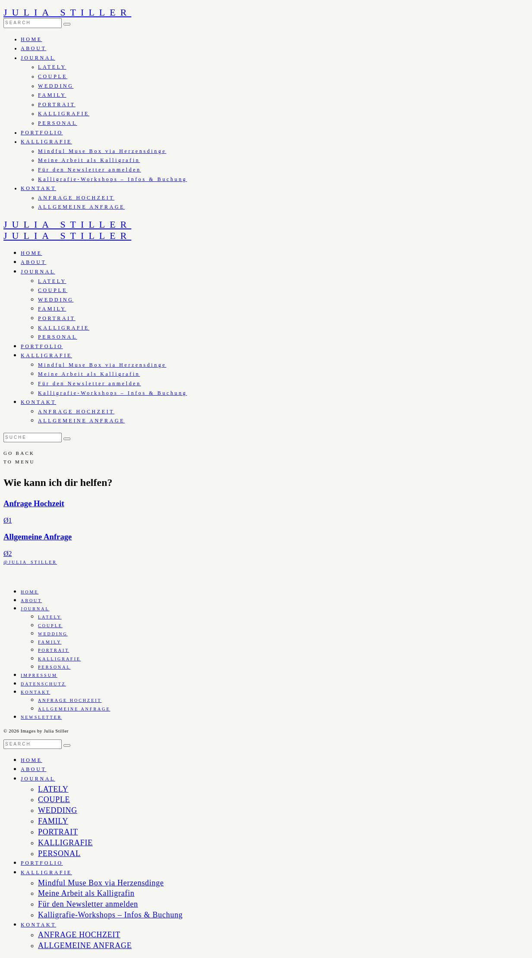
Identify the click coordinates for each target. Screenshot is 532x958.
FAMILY (52, 95)
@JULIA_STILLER (30, 562)
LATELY (52, 67)
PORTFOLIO (42, 133)
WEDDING (56, 86)
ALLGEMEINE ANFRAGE (81, 207)
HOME (31, 39)
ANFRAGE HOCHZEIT (76, 198)
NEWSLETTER (41, 717)
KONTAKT (38, 188)
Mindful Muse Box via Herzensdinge (102, 151)
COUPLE (52, 76)
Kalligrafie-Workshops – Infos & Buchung (112, 179)
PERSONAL (57, 123)
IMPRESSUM (39, 675)
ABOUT (33, 48)
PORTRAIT (57, 105)
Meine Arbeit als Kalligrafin (89, 160)
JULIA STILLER (67, 12)
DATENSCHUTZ (43, 684)
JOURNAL (38, 58)
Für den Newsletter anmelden (89, 170)
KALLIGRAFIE (63, 114)
